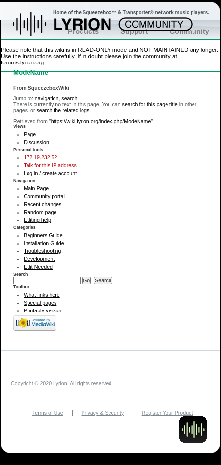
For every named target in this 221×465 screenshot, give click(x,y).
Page (30, 134)
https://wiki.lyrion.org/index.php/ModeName (101, 121)
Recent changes (42, 204)
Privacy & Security (103, 413)
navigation (47, 98)
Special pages (40, 303)
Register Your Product (167, 413)
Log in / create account (50, 173)
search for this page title (150, 104)
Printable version (43, 310)
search (69, 98)
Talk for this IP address (50, 165)
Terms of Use (47, 413)
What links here (41, 295)
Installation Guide (44, 243)
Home (72, 29)
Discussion (36, 142)
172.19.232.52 (40, 157)
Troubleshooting (42, 251)
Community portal (44, 196)
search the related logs (62, 110)
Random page (40, 212)
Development (39, 259)
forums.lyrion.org (22, 62)
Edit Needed (38, 267)
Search (20, 274)
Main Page (36, 188)
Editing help (37, 220)
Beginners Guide (43, 235)
